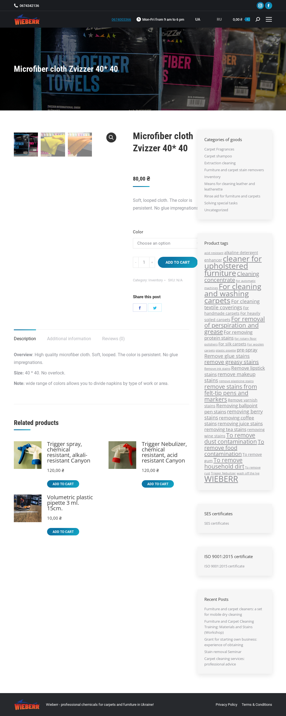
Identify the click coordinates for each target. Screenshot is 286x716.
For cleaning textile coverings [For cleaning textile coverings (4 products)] (232, 304)
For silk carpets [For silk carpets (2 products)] (232, 344)
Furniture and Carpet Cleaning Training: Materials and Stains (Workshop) (229, 627)
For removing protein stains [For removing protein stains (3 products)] (228, 335)
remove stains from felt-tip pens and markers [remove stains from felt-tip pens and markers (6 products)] (230, 392)
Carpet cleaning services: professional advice (224, 661)
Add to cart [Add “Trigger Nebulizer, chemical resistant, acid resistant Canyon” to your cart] (157, 484)
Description (25, 338)
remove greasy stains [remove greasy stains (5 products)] (231, 362)
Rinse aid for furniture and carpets (232, 196)
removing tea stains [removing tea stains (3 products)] (225, 429)
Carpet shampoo (218, 156)
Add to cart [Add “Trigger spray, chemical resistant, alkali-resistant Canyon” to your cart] (63, 484)
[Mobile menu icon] (269, 19)
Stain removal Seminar (222, 651)
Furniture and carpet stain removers (234, 169)
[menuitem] (226, 704)
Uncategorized (216, 209)
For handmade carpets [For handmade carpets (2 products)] (226, 310)
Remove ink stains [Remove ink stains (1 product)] (217, 369)
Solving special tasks (221, 202)
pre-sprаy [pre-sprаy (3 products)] (247, 350)
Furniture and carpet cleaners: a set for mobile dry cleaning (233, 611)
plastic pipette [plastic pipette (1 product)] (226, 350)
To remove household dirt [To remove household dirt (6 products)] (224, 463)
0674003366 (121, 19)
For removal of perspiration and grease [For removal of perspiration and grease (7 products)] (234, 325)
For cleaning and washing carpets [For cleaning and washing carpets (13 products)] (232, 293)
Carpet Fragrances (219, 149)
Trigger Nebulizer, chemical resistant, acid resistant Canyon (164, 452)
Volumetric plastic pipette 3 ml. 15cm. (70, 503)
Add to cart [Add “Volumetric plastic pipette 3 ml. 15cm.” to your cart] (63, 532)
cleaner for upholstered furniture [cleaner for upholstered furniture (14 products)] (233, 265)
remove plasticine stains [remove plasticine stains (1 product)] (236, 381)
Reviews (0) (113, 338)
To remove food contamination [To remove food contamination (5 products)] (234, 448)
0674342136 (29, 6)
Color (138, 231)
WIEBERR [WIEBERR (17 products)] (221, 478)
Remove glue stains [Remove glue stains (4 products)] (227, 355)
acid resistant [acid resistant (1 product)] (213, 253)
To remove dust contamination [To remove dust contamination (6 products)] (230, 438)
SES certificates (216, 523)
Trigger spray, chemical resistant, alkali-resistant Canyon (68, 452)
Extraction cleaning (220, 162)
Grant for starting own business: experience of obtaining (230, 642)
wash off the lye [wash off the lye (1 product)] (248, 473)
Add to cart (178, 262)
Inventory (155, 280)
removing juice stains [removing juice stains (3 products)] (240, 423)
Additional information (69, 338)
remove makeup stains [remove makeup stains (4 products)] (230, 377)
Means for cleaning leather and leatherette (229, 186)
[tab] (25, 336)
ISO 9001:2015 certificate (224, 566)
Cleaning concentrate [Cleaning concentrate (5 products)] (231, 277)
